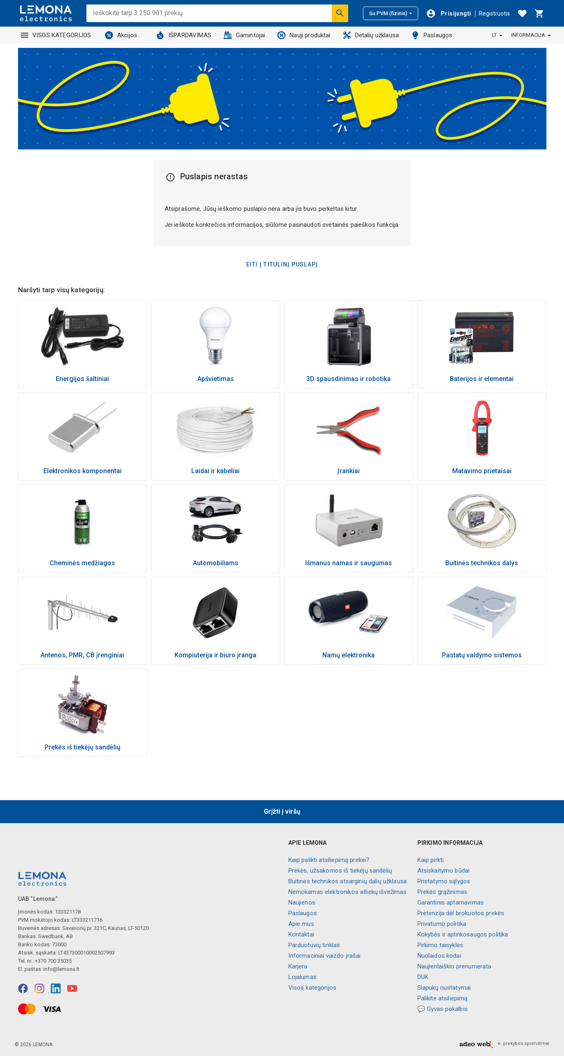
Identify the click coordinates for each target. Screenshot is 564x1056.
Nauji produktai (303, 35)
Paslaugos (431, 35)
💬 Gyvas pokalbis (442, 1009)
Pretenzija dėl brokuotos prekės (461, 913)
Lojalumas (302, 977)
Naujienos (301, 902)
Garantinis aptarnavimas (450, 902)
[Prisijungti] (448, 13)
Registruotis (494, 13)
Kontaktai (301, 934)
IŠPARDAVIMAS (183, 35)
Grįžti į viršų (282, 811)
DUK (422, 977)
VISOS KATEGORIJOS (56, 35)
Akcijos (121, 35)
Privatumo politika (442, 923)
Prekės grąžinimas (442, 892)
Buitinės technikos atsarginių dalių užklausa (347, 881)
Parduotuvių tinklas (314, 945)
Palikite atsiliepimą (442, 998)
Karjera (298, 966)
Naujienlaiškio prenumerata (454, 966)
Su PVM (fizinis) (390, 13)
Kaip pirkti (430, 860)
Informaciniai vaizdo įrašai (324, 955)
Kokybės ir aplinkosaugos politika (462, 934)
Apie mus (301, 923)
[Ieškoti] (340, 13)
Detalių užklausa (371, 35)
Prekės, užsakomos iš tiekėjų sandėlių (340, 870)
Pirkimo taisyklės (440, 945)
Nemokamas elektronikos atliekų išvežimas (347, 892)
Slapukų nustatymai (444, 987)
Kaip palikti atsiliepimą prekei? (329, 860)
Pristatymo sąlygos (444, 881)
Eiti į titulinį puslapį (282, 264)
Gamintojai (244, 35)
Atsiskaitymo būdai (443, 870)
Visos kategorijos (312, 987)
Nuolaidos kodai (439, 955)
